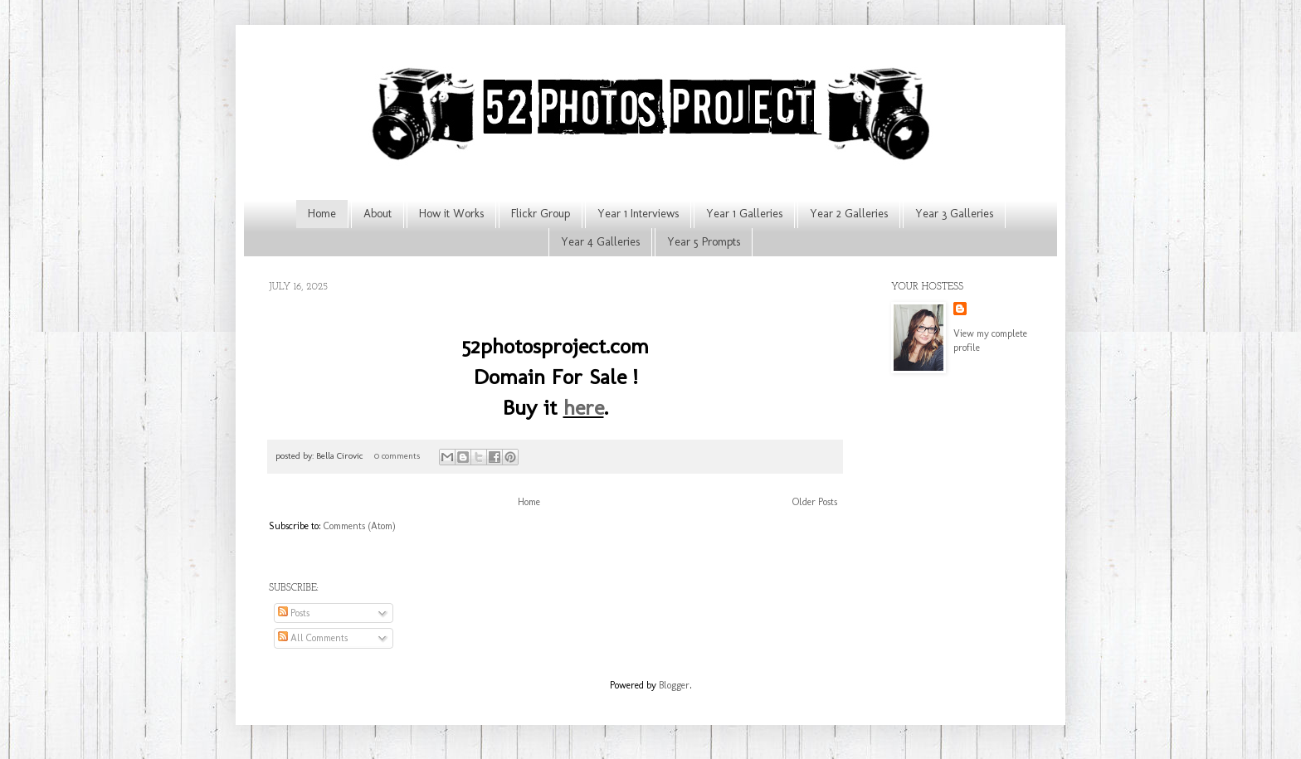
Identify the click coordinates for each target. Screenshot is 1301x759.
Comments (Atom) (360, 526)
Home (322, 214)
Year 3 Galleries (954, 214)
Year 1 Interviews (638, 214)
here (583, 407)
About (377, 214)
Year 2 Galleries (849, 214)
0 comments (397, 455)
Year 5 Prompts (703, 242)
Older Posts (814, 502)
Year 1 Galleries (744, 214)
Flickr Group (540, 214)
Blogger (674, 685)
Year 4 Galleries (600, 242)
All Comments (313, 638)
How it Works (451, 214)
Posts (293, 613)
